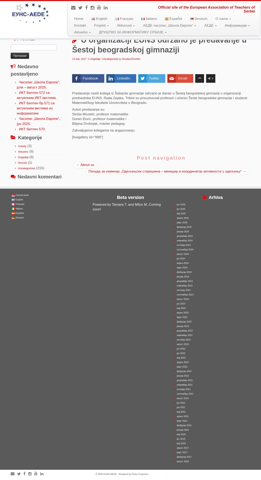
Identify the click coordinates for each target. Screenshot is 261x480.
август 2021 (183, 398)
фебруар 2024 (184, 272)
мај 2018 (181, 443)
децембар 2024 (185, 236)
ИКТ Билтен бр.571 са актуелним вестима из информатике (35, 108)
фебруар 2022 (184, 371)
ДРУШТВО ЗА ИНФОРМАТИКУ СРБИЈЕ (133, 32)
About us (85, 165)
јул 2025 (181, 204)
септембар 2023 (185, 294)
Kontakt (80, 25)
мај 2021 (181, 412)
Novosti (22, 162)
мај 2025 (181, 213)
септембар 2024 (185, 249)
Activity (22, 146)
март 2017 (182, 452)
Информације (237, 25)
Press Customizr (140, 474)
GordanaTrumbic (131, 59)
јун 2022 (181, 353)
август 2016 (183, 461)
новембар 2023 (185, 285)
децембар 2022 (185, 330)
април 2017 (183, 448)
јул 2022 (181, 348)
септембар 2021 (185, 394)
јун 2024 (181, 258)
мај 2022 (181, 357)
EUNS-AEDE (110, 474)
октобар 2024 (184, 245)
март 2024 (182, 267)
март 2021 (182, 421)
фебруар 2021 (184, 425)
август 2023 (183, 299)
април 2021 (183, 416)
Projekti (101, 25)
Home (78, 19)
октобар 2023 (184, 290)
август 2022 (183, 344)
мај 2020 (181, 434)
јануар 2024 (183, 276)
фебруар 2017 (184, 457)
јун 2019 (181, 439)
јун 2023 (181, 303)
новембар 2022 (185, 335)
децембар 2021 (185, 380)
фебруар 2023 (184, 321)
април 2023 (183, 312)
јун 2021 (181, 407)
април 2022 (183, 362)
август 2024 (183, 254)
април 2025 (183, 218)
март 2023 (182, 317)
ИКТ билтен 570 (32, 129)
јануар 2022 (183, 375)
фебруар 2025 (184, 227)
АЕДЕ (210, 25)
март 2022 (182, 366)
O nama (223, 19)
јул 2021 (181, 403)
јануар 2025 (183, 231)
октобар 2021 (184, 389)
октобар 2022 (184, 339)
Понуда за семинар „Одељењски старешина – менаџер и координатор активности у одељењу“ (167, 171)
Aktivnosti (126, 25)
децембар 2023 (185, 281)
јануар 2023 (183, 326)
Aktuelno (82, 32)
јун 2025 (181, 209)
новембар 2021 (185, 385)
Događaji (23, 157)
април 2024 (183, 263)
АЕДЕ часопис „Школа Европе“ (169, 25)
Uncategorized (26, 168)
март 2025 (182, 222)
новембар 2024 (185, 240)
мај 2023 (181, 308)
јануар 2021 (183, 430)
